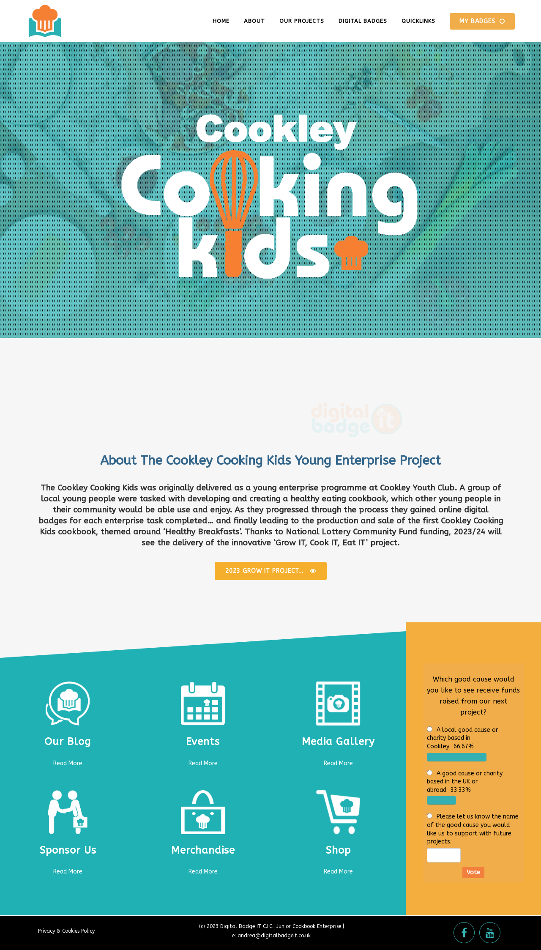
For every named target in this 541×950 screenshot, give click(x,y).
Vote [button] (473, 872)
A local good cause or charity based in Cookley (462, 738)
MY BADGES (482, 21)
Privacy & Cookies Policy (66, 931)
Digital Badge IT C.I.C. (246, 926)
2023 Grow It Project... (270, 571)
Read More (67, 763)
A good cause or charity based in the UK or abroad (465, 782)
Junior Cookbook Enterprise (308, 926)
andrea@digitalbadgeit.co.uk (274, 936)
